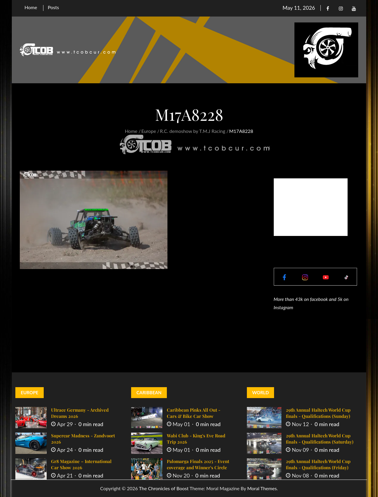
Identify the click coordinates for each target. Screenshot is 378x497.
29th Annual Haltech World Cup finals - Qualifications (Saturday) (319, 439)
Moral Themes (262, 488)
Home (31, 7)
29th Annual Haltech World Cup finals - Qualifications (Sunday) (318, 413)
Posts (53, 7)
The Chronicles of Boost (163, 488)
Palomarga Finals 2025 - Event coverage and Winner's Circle (198, 464)
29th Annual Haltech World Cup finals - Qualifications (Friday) (318, 464)
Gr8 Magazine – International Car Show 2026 (81, 464)
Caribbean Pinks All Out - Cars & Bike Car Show (193, 413)
